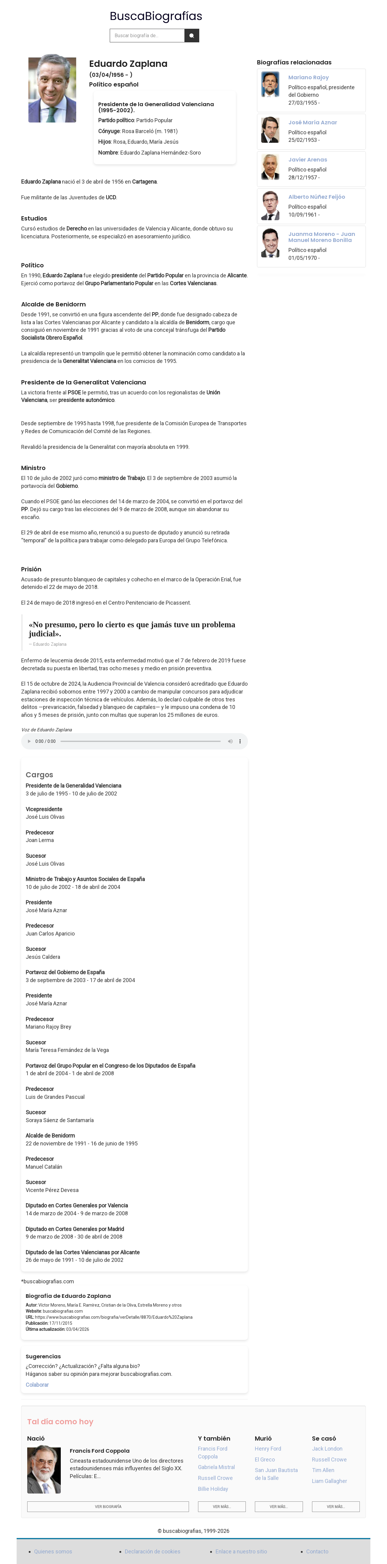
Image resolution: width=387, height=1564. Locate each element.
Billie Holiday (213, 1489)
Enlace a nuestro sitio (241, 1551)
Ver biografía (108, 1507)
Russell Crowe (215, 1478)
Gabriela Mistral (216, 1467)
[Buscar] (191, 35)
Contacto (317, 1551)
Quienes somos (53, 1551)
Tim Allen (323, 1470)
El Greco (265, 1459)
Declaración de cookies (152, 1551)
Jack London (327, 1448)
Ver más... (222, 1507)
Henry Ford (268, 1448)
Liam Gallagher (329, 1481)
